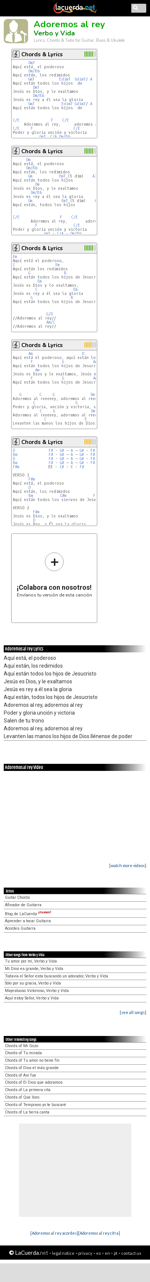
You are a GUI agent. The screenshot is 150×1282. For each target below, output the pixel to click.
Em (15, 256)
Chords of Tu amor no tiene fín (32, 1060)
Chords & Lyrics (42, 54)
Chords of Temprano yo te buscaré (35, 1104)
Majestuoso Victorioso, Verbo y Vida (37, 990)
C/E (16, 120)
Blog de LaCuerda (28, 913)
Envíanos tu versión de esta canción (54, 574)
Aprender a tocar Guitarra (28, 921)
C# (61, 466)
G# (62, 450)
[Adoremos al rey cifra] (99, 1233)
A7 (94, 176)
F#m (16, 466)
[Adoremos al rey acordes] (54, 1233)
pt (115, 1253)
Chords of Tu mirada (23, 1053)
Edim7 (64, 79)
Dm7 (31, 62)
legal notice (63, 1253)
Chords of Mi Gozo (21, 1045)
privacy (85, 1253)
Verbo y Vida (54, 33)
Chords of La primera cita (27, 1089)
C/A (53, 136)
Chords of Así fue (20, 1075)
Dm (28, 159)
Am (30, 353)
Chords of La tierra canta (27, 1112)
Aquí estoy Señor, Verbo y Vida (32, 998)
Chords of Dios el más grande (32, 1067)
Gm (30, 176)
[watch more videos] (127, 865)
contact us (131, 1253)
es (98, 1253)
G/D (49, 314)
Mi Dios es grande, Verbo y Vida (34, 968)
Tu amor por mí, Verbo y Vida (31, 961)
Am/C (50, 322)
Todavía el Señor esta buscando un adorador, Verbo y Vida (56, 976)
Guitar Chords (17, 897)
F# (51, 450)
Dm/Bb (34, 71)
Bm (15, 454)
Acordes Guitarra (20, 928)
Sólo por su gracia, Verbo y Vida (33, 983)
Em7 (62, 176)
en (107, 1253)
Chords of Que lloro (22, 1097)
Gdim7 (80, 79)
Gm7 (31, 79)
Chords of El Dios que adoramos (33, 1082)
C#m (63, 495)
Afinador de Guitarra (23, 905)
